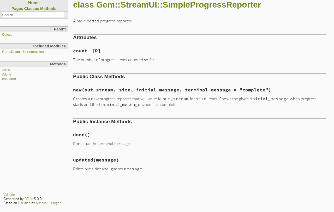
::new (6, 70)
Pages (17, 8)
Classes (31, 8)
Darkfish (24, 203)
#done (6, 74)
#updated (9, 79)
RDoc (29, 199)
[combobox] (33, 14)
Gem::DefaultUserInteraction (23, 52)
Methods (48, 8)
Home (34, 3)
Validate (9, 194)
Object (6, 34)
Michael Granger (48, 203)
